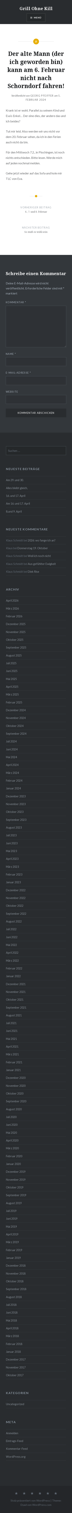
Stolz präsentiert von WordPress (30, 1500)
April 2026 (12, 600)
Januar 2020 (13, 1164)
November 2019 (16, 1179)
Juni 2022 (11, 937)
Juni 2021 (11, 1030)
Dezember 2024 (16, 710)
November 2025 (16, 632)
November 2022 (16, 898)
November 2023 (16, 804)
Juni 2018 (11, 1312)
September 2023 (16, 819)
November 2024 (16, 718)
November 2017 (16, 1367)
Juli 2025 (11, 663)
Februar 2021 (14, 1062)
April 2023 (12, 858)
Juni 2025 (11, 671)
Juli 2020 (11, 1117)
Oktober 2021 (14, 999)
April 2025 (12, 686)
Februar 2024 (14, 780)
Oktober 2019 (14, 1187)
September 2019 (16, 1195)
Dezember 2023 (16, 796)
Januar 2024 (13, 788)
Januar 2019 (13, 1257)
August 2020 (14, 1109)
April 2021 (12, 1046)
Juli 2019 (11, 1210)
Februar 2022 (14, 968)
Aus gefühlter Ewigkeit (42, 564)
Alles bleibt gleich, (17, 488)
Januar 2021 (13, 1070)
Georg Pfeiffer (42, 95)
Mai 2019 (11, 1226)
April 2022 (12, 952)
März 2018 (12, 1336)
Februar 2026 (14, 616)
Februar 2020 (14, 1156)
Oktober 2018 (14, 1281)
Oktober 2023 (14, 811)
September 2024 (16, 733)
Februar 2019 (14, 1250)
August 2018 (14, 1297)
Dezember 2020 (16, 1077)
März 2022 (12, 960)
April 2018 (12, 1328)
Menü (38, 17)
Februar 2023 (14, 874)
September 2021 (16, 1007)
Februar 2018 (14, 1344)
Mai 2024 (11, 757)
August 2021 (14, 1015)
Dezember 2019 (16, 1171)
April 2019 (12, 1234)
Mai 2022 (11, 945)
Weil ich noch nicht (39, 556)
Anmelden (12, 1433)
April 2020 (12, 1140)
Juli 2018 (11, 1304)
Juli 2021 (11, 1023)
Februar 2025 (14, 702)
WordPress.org (16, 1456)
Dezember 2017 (16, 1359)
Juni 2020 (11, 1124)
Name (11, 353)
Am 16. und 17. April (18, 503)
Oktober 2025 (14, 639)
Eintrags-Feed (14, 1441)
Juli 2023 (11, 835)
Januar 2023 (13, 882)
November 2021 (16, 991)
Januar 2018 (13, 1351)
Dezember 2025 (16, 624)
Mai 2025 (11, 679)
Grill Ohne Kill (36, 8)
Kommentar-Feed (17, 1448)
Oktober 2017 (14, 1375)
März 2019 (12, 1242)
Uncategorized (15, 1404)
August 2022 (14, 921)
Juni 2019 (11, 1218)
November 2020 (16, 1085)
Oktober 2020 (14, 1093)
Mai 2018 (11, 1320)
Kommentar (16, 302)
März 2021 (12, 1054)
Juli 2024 (11, 741)
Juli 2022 (11, 929)
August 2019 (14, 1203)
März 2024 (12, 772)
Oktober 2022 (14, 905)
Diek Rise (33, 571)
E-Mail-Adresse (18, 372)
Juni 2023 (11, 843)
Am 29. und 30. (15, 480)
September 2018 (16, 1289)
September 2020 (16, 1101)
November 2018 (16, 1273)
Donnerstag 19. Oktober (32, 548)
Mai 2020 (11, 1132)
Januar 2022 (13, 976)
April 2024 (12, 764)
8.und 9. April (14, 511)
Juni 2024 (11, 749)
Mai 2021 (11, 1038)
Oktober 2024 (14, 725)
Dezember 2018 (16, 1265)
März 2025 (12, 694)
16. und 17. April (15, 495)
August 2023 (14, 827)
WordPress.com (41, 1504)
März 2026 (12, 608)
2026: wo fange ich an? (41, 540)
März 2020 (12, 1148)
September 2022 (16, 913)
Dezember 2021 (16, 984)
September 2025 (16, 647)
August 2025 (14, 655)
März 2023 (12, 866)
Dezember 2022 (16, 890)
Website (12, 391)
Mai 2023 (11, 851)
